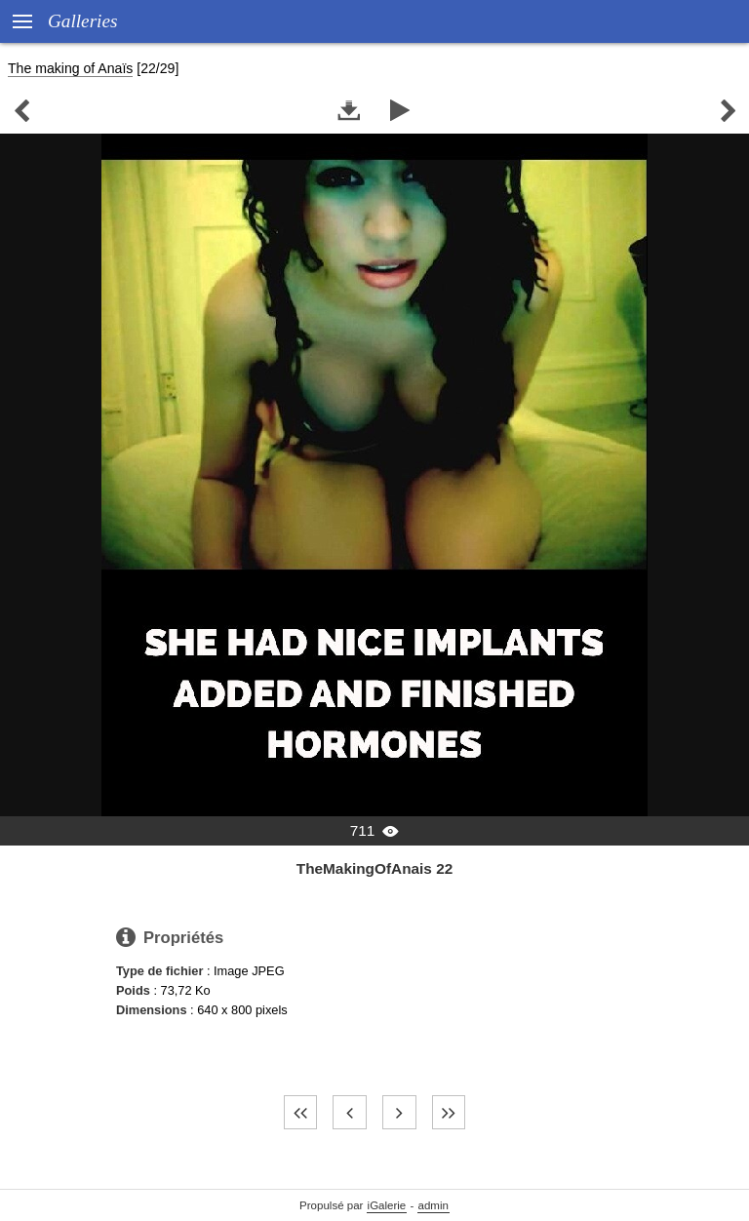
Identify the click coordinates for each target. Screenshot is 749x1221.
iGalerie (387, 1205)
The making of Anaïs (70, 68)
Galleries (82, 21)
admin (433, 1205)
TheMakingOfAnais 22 (374, 868)
